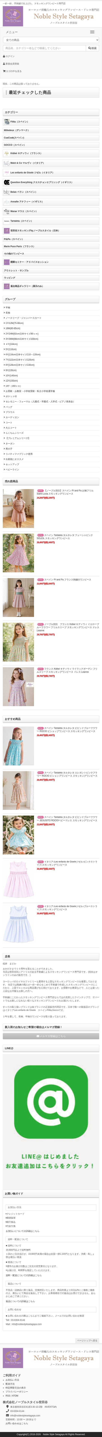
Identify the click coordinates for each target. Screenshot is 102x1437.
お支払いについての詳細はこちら (22, 1231)
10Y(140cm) (10, 375)
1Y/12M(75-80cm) (13, 323)
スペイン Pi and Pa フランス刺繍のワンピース (64, 579)
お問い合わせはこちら (17, 1423)
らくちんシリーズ (13, 433)
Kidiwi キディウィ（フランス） (23, 153)
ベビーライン (11, 469)
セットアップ (11, 464)
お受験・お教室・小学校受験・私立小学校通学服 (29, 391)
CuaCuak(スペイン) (14, 137)
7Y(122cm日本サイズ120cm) (19, 359)
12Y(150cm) (10, 380)
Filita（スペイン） (16, 122)
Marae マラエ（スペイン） (21, 211)
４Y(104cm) (10, 344)
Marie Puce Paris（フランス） (19, 246)
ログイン (9, 56)
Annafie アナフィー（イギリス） (24, 202)
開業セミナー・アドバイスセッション (26, 262)
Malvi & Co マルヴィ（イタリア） (24, 163)
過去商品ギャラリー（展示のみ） (24, 286)
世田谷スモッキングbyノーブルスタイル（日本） (32, 231)
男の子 (7, 448)
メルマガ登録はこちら (51, 1036)
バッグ (7, 407)
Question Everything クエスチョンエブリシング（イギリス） (38, 182)
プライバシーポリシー (17, 1391)
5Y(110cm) (10, 349)
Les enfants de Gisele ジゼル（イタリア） (29, 173)
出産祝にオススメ (13, 459)
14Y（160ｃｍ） (12, 386)
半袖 (6, 307)
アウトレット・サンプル (16, 270)
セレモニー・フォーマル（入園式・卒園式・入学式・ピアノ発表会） (39, 401)
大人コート (10, 427)
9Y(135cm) (10, 370)
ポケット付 (10, 396)
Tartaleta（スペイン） (18, 221)
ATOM (15, 1395)
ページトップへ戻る (87, 1340)
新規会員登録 (11, 63)
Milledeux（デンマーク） (17, 130)
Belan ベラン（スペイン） (20, 192)
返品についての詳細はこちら (20, 1301)
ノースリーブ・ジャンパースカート (22, 318)
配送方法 (10, 1384)
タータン (9, 443)
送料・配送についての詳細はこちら (24, 1275)
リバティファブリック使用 (18, 454)
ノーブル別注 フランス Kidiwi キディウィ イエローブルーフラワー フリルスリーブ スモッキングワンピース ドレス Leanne (68, 627)
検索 (92, 48)
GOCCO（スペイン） (15, 145)
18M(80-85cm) (11, 328)
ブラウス (9, 412)
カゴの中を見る (12, 71)
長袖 (6, 312)
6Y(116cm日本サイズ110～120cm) (22, 354)
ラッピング (9, 278)
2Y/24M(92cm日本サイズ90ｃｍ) (20, 333)
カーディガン (11, 417)
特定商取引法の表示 (16, 1387)
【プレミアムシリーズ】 (16, 438)
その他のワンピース (14, 253)
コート (7, 422)
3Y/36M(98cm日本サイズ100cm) (20, 339)
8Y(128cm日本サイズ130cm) (19, 365)
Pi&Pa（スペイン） (14, 239)
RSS (8, 1395)
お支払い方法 (12, 1380)
